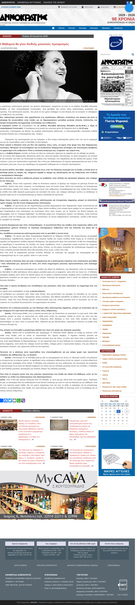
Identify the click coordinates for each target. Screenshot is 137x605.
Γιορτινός (105, 371)
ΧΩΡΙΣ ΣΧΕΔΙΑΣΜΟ (109, 317)
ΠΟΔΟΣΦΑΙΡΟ (107, 321)
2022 (110, 404)
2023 (114, 404)
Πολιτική (61, 28)
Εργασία (18, 32)
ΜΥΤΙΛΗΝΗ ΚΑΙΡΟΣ (116, 440)
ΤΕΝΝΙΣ (105, 329)
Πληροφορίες (69, 32)
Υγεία (40, 32)
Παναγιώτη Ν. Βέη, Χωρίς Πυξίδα (114, 387)
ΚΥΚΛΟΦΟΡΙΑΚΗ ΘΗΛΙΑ (111, 345)
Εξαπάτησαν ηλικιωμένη (111, 285)
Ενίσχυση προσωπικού (111, 305)
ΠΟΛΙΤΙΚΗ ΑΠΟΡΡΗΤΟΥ (47, 565)
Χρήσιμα (49, 32)
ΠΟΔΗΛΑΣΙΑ (107, 333)
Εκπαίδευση (118, 28)
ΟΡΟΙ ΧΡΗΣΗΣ (20, 565)
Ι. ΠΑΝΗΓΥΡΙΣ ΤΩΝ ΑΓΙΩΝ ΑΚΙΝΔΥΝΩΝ (116, 313)
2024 (118, 404)
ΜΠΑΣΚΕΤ (106, 341)
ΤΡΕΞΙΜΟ (105, 337)
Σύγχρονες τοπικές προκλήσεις (113, 309)
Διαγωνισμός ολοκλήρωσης (112, 293)
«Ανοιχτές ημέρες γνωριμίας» (113, 301)
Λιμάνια (105, 375)
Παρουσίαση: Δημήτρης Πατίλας (114, 355)
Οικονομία (82, 28)
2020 (102, 404)
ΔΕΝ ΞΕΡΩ (106, 383)
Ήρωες (105, 379)
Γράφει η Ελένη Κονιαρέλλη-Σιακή (114, 359)
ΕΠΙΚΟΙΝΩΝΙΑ (114, 565)
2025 (122, 404)
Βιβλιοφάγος (30, 32)
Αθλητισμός (106, 28)
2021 (106, 404)
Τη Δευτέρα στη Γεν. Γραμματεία (114, 281)
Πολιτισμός (94, 28)
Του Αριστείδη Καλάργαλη (112, 367)
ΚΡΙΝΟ (104, 363)
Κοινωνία (71, 28)
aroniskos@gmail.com (117, 195)
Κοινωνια (92, 417)
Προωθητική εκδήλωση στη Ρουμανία (116, 297)
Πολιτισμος (89, 48)
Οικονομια (40, 417)
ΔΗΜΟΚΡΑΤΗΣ (8, 2)
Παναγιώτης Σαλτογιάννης (112, 391)
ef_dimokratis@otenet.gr (125, 7)
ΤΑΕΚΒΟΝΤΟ (107, 325)
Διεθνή (58, 32)
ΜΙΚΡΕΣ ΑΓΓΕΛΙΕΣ (116, 470)
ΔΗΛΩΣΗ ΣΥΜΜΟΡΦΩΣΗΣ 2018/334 (82, 565)
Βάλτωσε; (105, 289)
